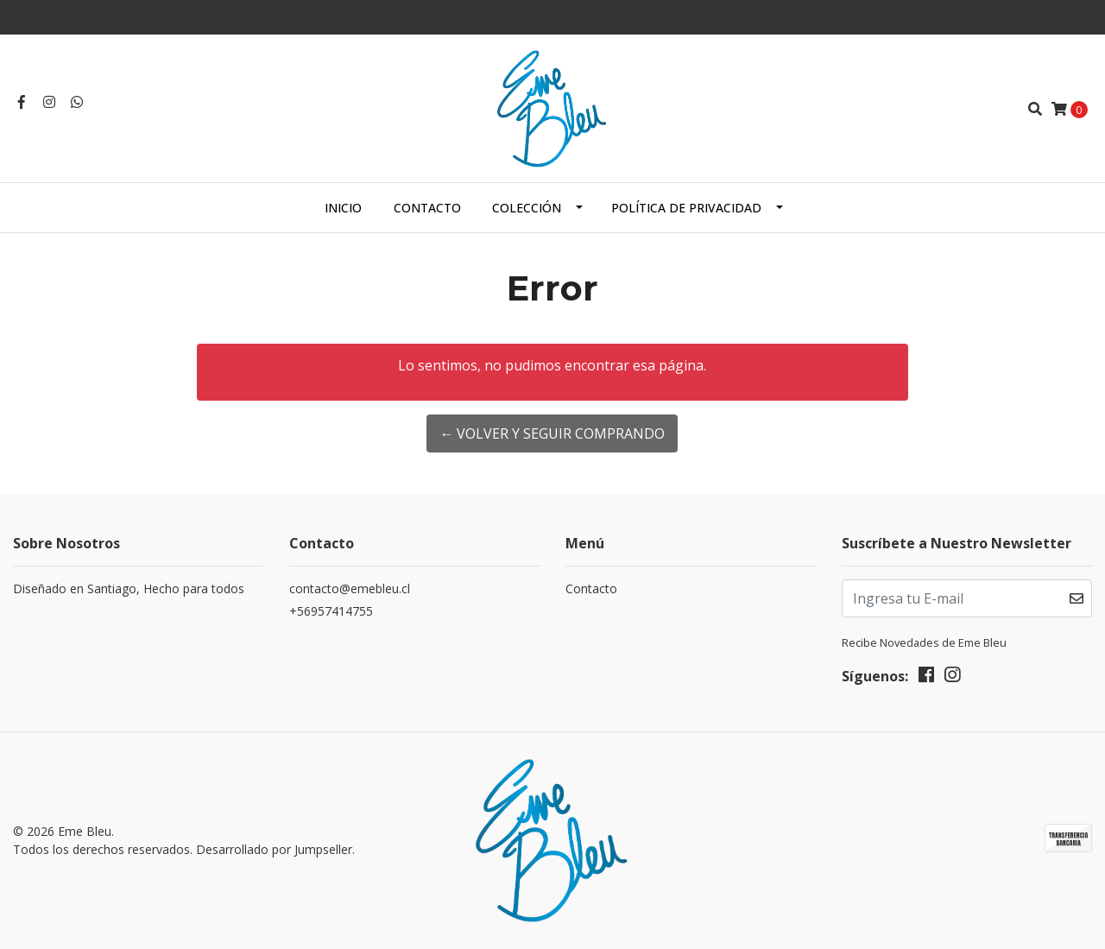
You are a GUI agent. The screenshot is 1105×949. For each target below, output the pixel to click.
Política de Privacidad (686, 207)
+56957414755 (331, 611)
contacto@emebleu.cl (349, 588)
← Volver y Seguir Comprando (552, 433)
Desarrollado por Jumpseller (274, 849)
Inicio (343, 207)
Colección (526, 207)
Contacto (427, 207)
